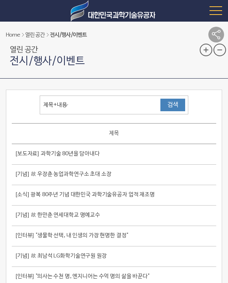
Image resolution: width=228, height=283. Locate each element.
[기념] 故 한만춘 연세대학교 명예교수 (57, 215)
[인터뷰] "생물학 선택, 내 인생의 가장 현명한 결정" (71, 236)
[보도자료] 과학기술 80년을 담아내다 (57, 154)
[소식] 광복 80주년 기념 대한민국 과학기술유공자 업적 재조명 (85, 195)
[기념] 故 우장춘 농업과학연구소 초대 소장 (63, 174)
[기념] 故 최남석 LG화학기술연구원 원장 (61, 256)
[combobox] (57, 105)
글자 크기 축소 (219, 50)
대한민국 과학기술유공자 (114, 11)
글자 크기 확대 (206, 50)
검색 (172, 104)
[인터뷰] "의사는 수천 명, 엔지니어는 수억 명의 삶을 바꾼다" (82, 276)
